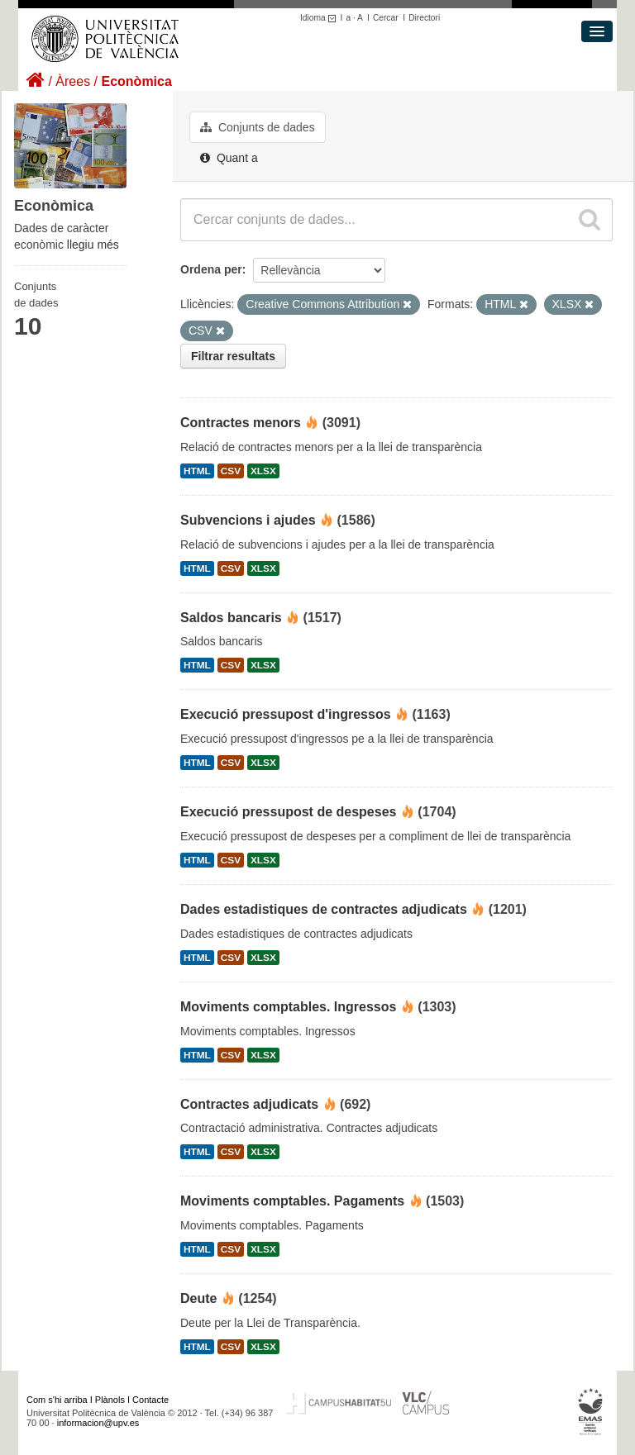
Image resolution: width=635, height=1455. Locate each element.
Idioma (320, 17)
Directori (424, 17)
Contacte (150, 1400)
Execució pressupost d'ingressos (285, 714)
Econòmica (136, 81)
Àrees (72, 81)
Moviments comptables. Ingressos (288, 1007)
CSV (231, 471)
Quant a (229, 157)
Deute (198, 1298)
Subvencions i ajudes (248, 520)
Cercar (386, 17)
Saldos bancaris (231, 618)
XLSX (263, 471)
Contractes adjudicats (249, 1104)
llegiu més (93, 244)
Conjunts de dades (257, 127)
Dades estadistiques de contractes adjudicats (323, 909)
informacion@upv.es (98, 1423)
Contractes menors (240, 423)
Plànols (110, 1400)
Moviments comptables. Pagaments (292, 1201)
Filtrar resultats (233, 356)
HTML (197, 471)
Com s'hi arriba (57, 1400)
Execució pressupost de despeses (288, 812)
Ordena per (211, 269)
